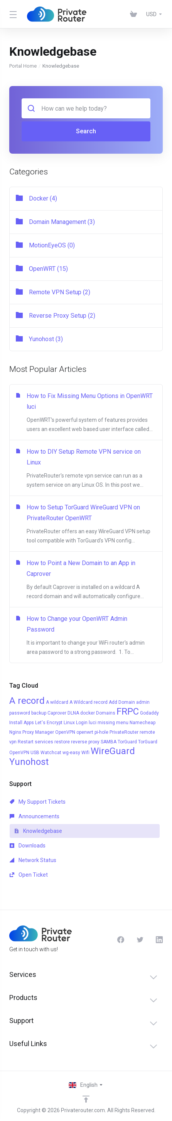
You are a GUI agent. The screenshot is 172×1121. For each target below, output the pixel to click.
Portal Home (23, 66)
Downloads (28, 845)
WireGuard (113, 751)
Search (86, 131)
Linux (69, 722)
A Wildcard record (88, 702)
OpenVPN (65, 732)
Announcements (34, 816)
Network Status (33, 860)
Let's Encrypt (48, 722)
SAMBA (108, 742)
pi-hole (101, 732)
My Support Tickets (38, 802)
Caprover (56, 713)
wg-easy (71, 752)
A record (27, 700)
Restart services (35, 742)
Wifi (85, 752)
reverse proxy (85, 742)
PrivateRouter (124, 732)
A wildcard (57, 702)
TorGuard (127, 742)
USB (34, 752)
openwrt (84, 732)
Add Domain (122, 702)
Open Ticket (29, 875)
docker (87, 713)
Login (82, 722)
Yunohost (29, 761)
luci (92, 722)
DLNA (73, 713)
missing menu (113, 722)
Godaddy (149, 713)
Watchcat (50, 752)
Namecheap (142, 722)
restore (62, 742)
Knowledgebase (38, 831)
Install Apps (21, 722)
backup (38, 713)
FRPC (127, 711)
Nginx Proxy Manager (31, 732)
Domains (105, 713)
